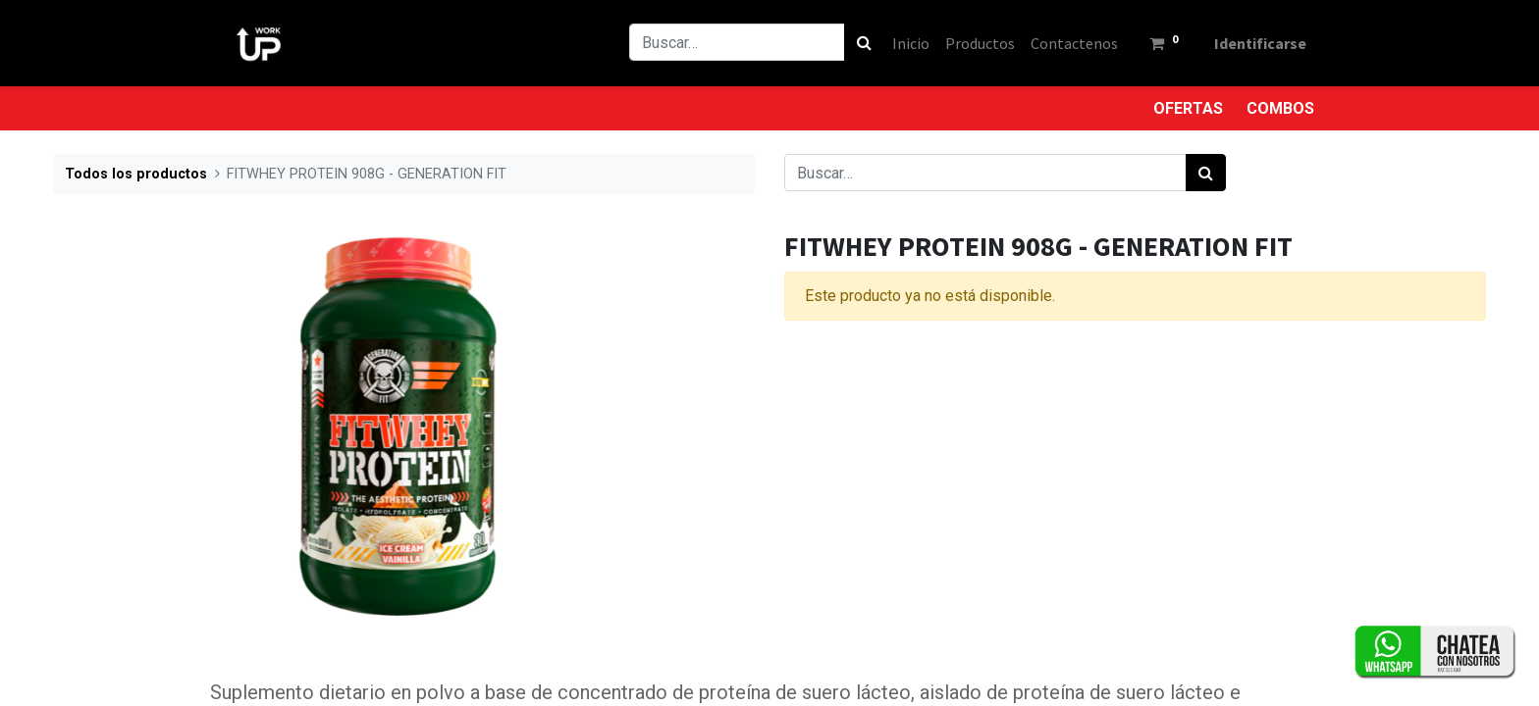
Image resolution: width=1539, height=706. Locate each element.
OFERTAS (1188, 108)
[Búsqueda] (864, 42)
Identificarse (1260, 43)
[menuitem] (910, 43)
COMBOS (1280, 108)
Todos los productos (136, 174)
